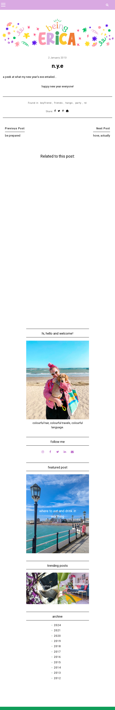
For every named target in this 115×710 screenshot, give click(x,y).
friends (58, 103)
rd (85, 103)
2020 (57, 635)
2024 (57, 625)
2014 (57, 667)
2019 (57, 641)
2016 (57, 656)
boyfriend (46, 103)
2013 (57, 672)
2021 (57, 630)
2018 (57, 646)
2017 (57, 651)
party (78, 103)
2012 (57, 678)
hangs (69, 103)
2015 (57, 662)
